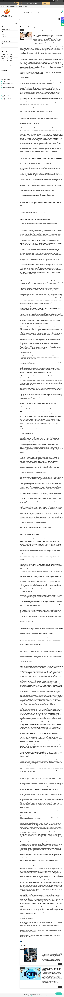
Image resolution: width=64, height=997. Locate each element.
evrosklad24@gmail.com (8, 83)
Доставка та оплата (6, 41)
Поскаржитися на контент (36, 995)
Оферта (4, 38)
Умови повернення (40, 19)
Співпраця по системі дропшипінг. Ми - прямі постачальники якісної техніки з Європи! (51, 969)
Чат (58, 993)
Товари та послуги (6, 29)
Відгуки (55, 19)
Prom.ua (38, 994)
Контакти (30, 19)
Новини (4, 46)
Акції (19, 19)
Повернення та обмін (7, 43)
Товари (12, 18)
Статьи (4, 23)
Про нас (24, 19)
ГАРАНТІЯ (44, 949)
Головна (6, 19)
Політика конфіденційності (46, 995)
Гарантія (49, 19)
